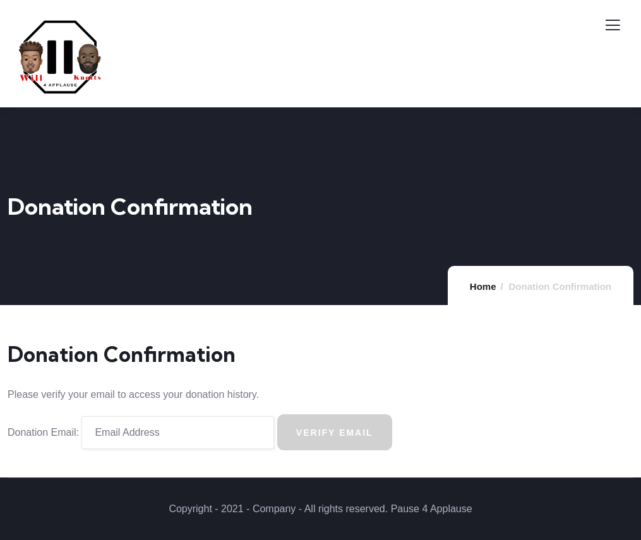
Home (483, 286)
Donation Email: (43, 432)
